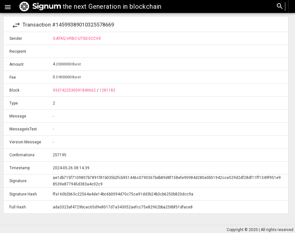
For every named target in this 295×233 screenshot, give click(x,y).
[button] (8, 6)
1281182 (107, 90)
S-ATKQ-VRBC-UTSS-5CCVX (77, 38)
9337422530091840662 (74, 90)
